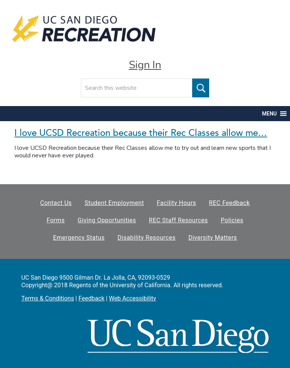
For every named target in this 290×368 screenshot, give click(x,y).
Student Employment (114, 202)
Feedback (92, 298)
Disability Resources (146, 237)
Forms (56, 220)
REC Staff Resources (178, 220)
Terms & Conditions (47, 298)
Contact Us (56, 202)
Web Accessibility (132, 298)
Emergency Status (79, 237)
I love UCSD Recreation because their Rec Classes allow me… (140, 133)
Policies (232, 220)
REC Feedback (229, 202)
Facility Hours (176, 202)
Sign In (145, 65)
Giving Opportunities (107, 220)
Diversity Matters (212, 237)
